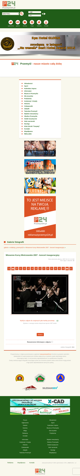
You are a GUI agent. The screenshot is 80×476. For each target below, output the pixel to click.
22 (63, 268)
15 (36, 268)
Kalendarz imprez (30, 88)
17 (44, 268)
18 (48, 268)
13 (28, 268)
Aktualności (28, 83)
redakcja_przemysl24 (17, 247)
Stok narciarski (29, 121)
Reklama (25, 433)
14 (32, 268)
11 (20, 268)
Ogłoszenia (25, 422)
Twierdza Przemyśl (30, 111)
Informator (28, 91)
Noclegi (27, 124)
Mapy (25, 430)
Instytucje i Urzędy (30, 101)
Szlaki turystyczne (30, 119)
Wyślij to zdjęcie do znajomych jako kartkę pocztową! (37, 321)
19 (51, 268)
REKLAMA (28, 134)
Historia (27, 103)
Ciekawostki (28, 106)
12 (24, 268)
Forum (25, 420)
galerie (6, 247)
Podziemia (28, 98)
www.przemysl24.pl (45, 354)
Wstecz (40, 334)
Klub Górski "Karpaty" (32, 126)
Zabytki (26, 109)
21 (59, 268)
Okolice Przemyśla (30, 116)
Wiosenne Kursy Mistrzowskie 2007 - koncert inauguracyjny (45, 247)
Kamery (25, 428)
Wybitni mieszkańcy (31, 114)
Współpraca (28, 131)
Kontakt (27, 129)
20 (55, 268)
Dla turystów (28, 96)
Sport (26, 86)
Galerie (25, 425)
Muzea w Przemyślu (31, 93)
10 (17, 268)
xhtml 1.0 (70, 462)
